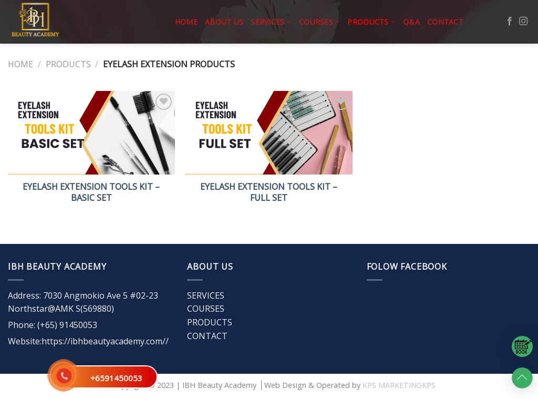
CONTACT (445, 22)
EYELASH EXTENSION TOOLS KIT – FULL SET (268, 192)
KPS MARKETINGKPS (399, 385)
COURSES (319, 22)
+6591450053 (116, 378)
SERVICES (271, 22)
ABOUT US (224, 22)
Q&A (411, 22)
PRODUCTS (371, 22)
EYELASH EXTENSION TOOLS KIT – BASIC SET (91, 192)
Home (186, 22)
